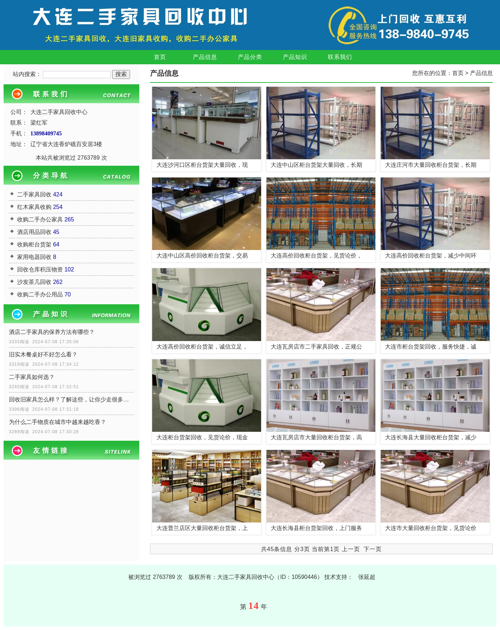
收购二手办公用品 (40, 294)
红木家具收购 (34, 207)
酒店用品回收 (34, 232)
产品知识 (295, 57)
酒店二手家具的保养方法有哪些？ (52, 332)
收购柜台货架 (34, 244)
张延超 (366, 577)
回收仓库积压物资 (40, 269)
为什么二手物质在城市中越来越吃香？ (57, 422)
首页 (160, 57)
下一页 (373, 549)
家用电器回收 (34, 257)
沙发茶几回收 (34, 282)
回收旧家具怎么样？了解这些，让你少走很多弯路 (71, 399)
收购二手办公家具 (40, 219)
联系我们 (340, 57)
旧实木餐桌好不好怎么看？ (43, 354)
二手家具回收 (34, 194)
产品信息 (205, 57)
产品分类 (250, 57)
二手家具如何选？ (32, 377)
